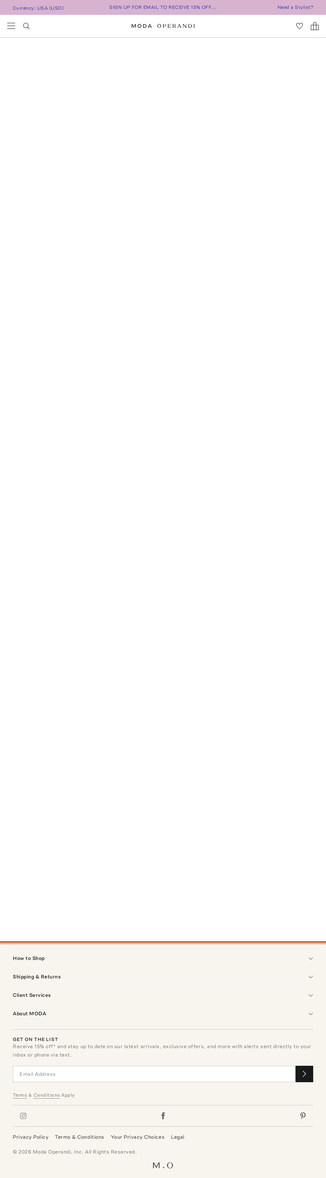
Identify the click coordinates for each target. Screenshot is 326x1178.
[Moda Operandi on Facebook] (163, 1116)
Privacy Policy (30, 1137)
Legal (178, 1137)
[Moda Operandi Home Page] (163, 26)
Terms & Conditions (79, 1137)
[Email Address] (154, 1074)
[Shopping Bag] (315, 26)
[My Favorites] (300, 26)
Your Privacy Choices (138, 1137)
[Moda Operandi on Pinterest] (303, 1116)
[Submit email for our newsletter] (304, 1074)
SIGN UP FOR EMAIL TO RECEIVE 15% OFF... (163, 7)
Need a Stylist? (295, 7)
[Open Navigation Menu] (11, 26)
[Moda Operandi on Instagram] (23, 1116)
